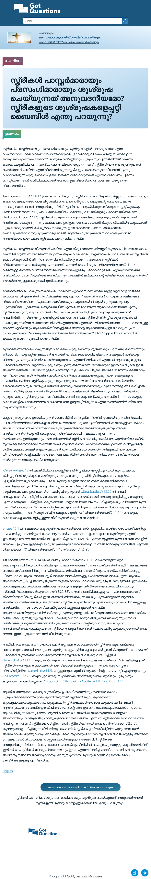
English (8, 771)
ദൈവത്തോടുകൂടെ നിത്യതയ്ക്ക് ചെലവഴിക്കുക (69, 37)
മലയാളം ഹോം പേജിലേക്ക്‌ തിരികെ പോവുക (80, 787)
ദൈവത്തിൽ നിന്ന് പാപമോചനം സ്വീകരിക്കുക (69, 42)
